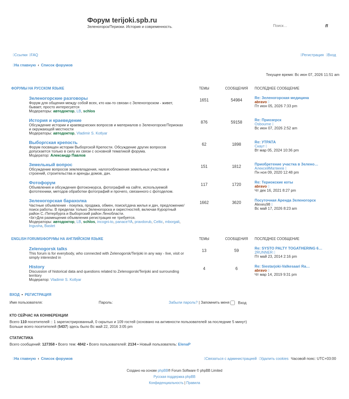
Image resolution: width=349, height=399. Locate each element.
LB (78, 111)
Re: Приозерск (268, 120)
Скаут (260, 146)
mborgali (172, 222)
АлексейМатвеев (269, 168)
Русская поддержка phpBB (174, 377)
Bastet (49, 226)
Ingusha (35, 226)
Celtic (158, 222)
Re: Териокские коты (274, 182)
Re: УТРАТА (265, 142)
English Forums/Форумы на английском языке (57, 239)
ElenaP (184, 344)
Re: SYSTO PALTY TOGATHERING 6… (288, 248)
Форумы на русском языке (37, 88)
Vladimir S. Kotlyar (91, 133)
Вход (14, 294)
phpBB (163, 370)
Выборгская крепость (53, 142)
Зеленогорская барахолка (58, 200)
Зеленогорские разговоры (58, 98)
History (36, 266)
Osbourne (263, 124)
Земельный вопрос (50, 164)
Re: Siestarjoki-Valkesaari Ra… (282, 266)
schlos (89, 111)
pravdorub (143, 222)
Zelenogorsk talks (48, 248)
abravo (261, 102)
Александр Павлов (68, 155)
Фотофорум (42, 182)
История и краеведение (55, 120)
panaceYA (124, 222)
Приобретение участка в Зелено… (286, 164)
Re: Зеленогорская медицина (282, 98)
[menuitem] (33, 55)
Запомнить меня (218, 302)
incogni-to (105, 222)
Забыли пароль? (183, 302)
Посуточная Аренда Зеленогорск (285, 200)
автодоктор (63, 111)
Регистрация (38, 294)
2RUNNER (264, 252)
